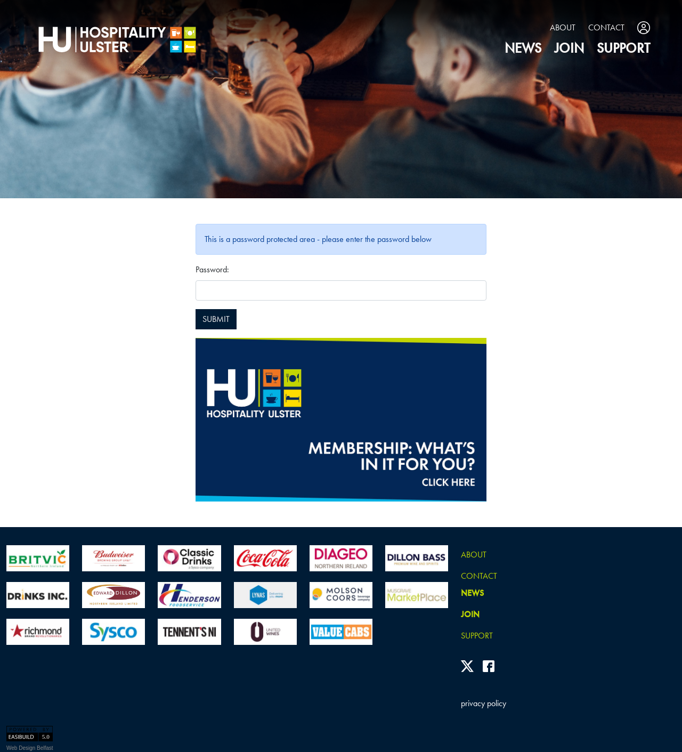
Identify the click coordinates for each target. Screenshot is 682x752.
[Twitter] (467, 666)
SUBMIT (216, 319)
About (562, 27)
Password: (212, 269)
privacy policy (483, 703)
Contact (606, 27)
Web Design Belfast (29, 748)
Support (623, 48)
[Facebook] (488, 666)
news (523, 48)
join (569, 48)
